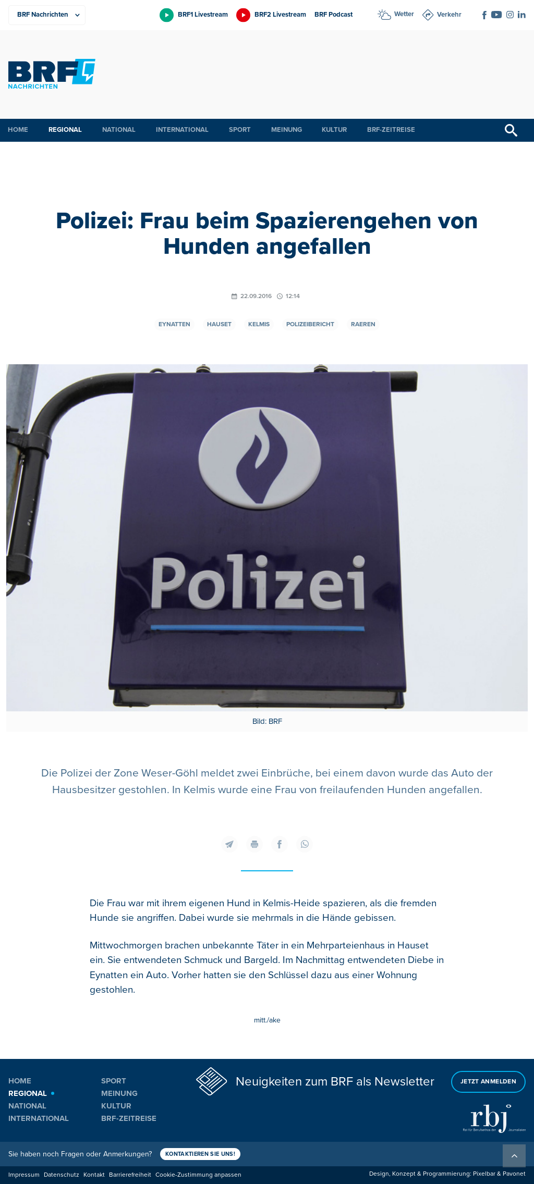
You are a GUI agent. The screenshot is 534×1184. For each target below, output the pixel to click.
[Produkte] (47, 15)
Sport (240, 130)
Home (18, 130)
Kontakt (94, 1175)
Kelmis (259, 324)
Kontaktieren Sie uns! (200, 1154)
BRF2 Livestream (280, 14)
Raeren (363, 324)
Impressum (24, 1175)
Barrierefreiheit (130, 1175)
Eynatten (174, 324)
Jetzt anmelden (488, 1082)
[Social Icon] (484, 15)
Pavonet (514, 1174)
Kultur (334, 130)
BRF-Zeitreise (391, 130)
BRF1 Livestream (203, 14)
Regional (65, 130)
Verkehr (449, 14)
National (119, 130)
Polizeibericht (310, 324)
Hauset (219, 324)
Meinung (286, 130)
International (182, 130)
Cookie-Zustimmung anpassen (198, 1175)
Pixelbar (484, 1174)
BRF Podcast (333, 14)
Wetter (404, 14)
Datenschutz (61, 1175)
